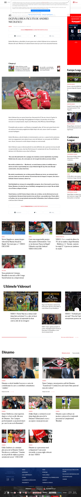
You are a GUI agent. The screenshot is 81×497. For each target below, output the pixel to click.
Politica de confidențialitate (71, 474)
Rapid (3, 236)
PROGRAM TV (25, 482)
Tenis (43, 469)
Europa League (71, 84)
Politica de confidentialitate (47, 14)
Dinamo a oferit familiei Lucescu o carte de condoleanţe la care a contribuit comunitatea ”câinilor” (18, 385)
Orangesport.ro (60, 236)
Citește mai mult (8, 391)
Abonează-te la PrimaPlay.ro (50, 477)
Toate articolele (75, 353)
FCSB (68, 174)
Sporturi (44, 472)
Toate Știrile (45, 475)
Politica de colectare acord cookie (34, 14)
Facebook (8, 479)
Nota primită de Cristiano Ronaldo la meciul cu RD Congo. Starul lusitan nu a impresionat (13, 275)
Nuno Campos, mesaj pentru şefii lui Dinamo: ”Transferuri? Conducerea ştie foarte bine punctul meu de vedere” (60, 385)
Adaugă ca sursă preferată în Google (34, 29)
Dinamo (10, 26)
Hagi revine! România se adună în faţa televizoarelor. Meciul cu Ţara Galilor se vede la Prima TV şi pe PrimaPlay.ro (51, 306)
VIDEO (23, 469)
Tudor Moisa (21, 26)
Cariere (65, 479)
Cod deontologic (67, 476)
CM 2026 (4, 270)
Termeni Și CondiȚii (47, 482)
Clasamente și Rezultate (29, 480)
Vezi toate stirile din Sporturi (69, 337)
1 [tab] (74, 42)
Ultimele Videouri (17, 286)
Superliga (25, 472)
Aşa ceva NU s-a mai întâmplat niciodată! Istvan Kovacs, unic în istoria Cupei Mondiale (47, 69)
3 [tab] (77, 42)
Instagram (12, 479)
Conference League (72, 154)
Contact (44, 480)
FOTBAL (24, 477)
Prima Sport (30, 488)
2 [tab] (76, 42)
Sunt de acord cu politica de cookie (40, 10)
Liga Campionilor (27, 475)
